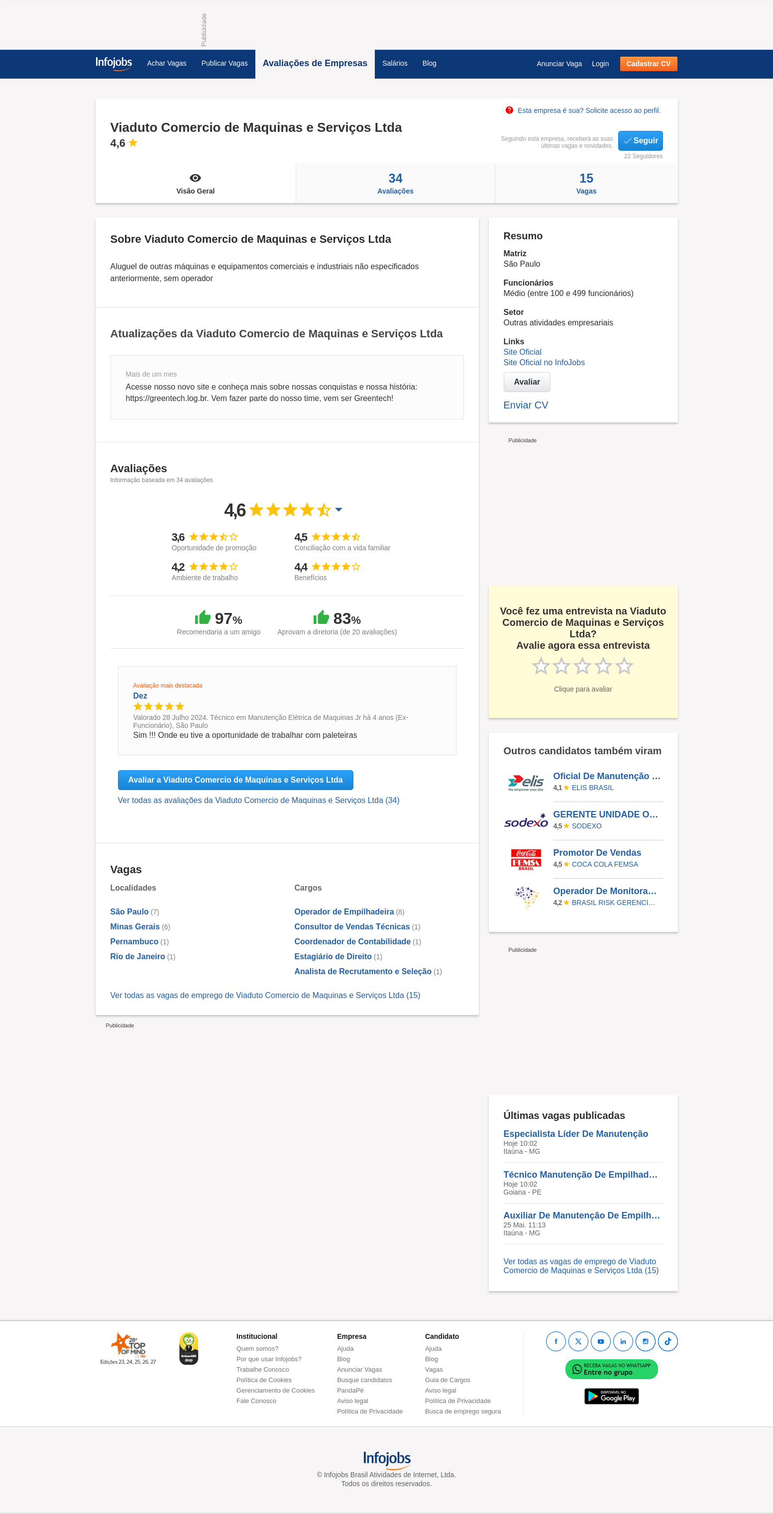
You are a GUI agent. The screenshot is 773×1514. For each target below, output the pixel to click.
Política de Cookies (264, 1380)
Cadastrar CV (649, 64)
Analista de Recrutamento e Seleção (363, 971)
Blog (430, 63)
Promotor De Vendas (597, 853)
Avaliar (527, 382)
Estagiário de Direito (333, 956)
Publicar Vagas (225, 63)
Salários (395, 63)
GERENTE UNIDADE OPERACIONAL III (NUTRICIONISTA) (607, 814)
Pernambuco (134, 941)
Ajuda (345, 1348)
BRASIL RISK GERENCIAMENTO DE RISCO (616, 903)
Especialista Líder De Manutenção (576, 1134)
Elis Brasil (593, 788)
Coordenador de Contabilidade (353, 941)
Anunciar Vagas (359, 1369)
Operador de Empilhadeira (344, 912)
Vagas (586, 183)
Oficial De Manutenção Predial (607, 776)
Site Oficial (523, 352)
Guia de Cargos (447, 1380)
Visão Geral (196, 183)
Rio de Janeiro (137, 956)
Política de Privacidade (370, 1411)
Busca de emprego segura (463, 1411)
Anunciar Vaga (559, 64)
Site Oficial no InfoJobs (544, 362)
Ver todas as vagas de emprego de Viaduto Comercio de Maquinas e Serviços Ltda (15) (265, 995)
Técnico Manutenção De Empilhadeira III (583, 1175)
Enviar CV (526, 405)
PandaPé (350, 1390)
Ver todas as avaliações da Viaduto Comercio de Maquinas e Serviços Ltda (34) (259, 800)
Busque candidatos (364, 1380)
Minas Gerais (135, 926)
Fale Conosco (256, 1401)
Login (600, 64)
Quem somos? (257, 1348)
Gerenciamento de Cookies (275, 1390)
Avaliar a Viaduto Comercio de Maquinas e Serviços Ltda (235, 780)
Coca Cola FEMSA (605, 864)
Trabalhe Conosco (262, 1369)
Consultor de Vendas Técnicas (352, 926)
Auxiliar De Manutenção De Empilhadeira (583, 1215)
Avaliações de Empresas (315, 63)
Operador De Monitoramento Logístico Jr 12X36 (607, 891)
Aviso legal (352, 1401)
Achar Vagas (167, 63)
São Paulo (129, 912)
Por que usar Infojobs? (269, 1359)
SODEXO (587, 826)
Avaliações (395, 183)
